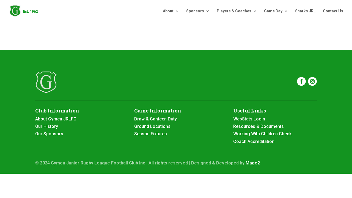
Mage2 (253, 163)
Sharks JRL (305, 11)
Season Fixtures (150, 133)
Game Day (273, 11)
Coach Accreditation (253, 141)
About (168, 11)
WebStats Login (249, 119)
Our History (46, 126)
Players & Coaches (234, 11)
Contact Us (333, 11)
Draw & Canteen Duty (155, 119)
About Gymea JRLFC (55, 119)
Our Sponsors (49, 133)
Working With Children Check (262, 133)
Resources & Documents (258, 126)
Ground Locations (152, 126)
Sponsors (195, 11)
